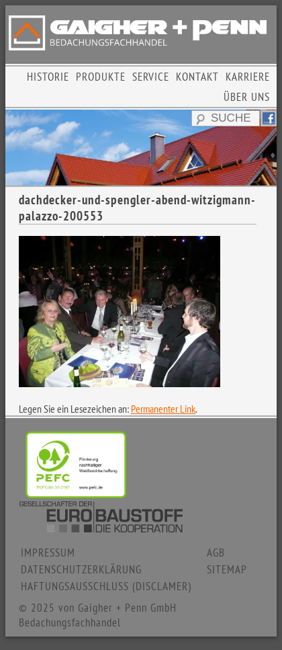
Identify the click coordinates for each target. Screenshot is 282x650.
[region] (141, 147)
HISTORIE (48, 76)
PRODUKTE (101, 76)
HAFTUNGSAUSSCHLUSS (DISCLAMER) (106, 586)
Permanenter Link (163, 408)
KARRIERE (248, 76)
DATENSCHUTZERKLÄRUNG (81, 569)
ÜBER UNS (247, 96)
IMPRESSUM (48, 552)
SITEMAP (227, 569)
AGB (216, 552)
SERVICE (150, 76)
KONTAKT (197, 76)
